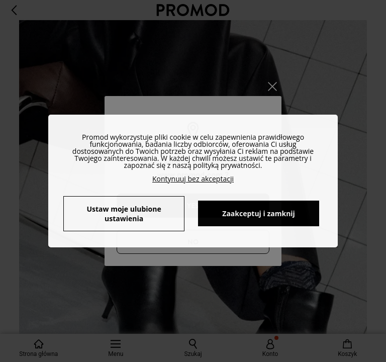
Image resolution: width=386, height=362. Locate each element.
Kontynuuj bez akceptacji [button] (193, 179)
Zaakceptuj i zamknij (258, 213)
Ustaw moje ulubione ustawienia (123, 213)
